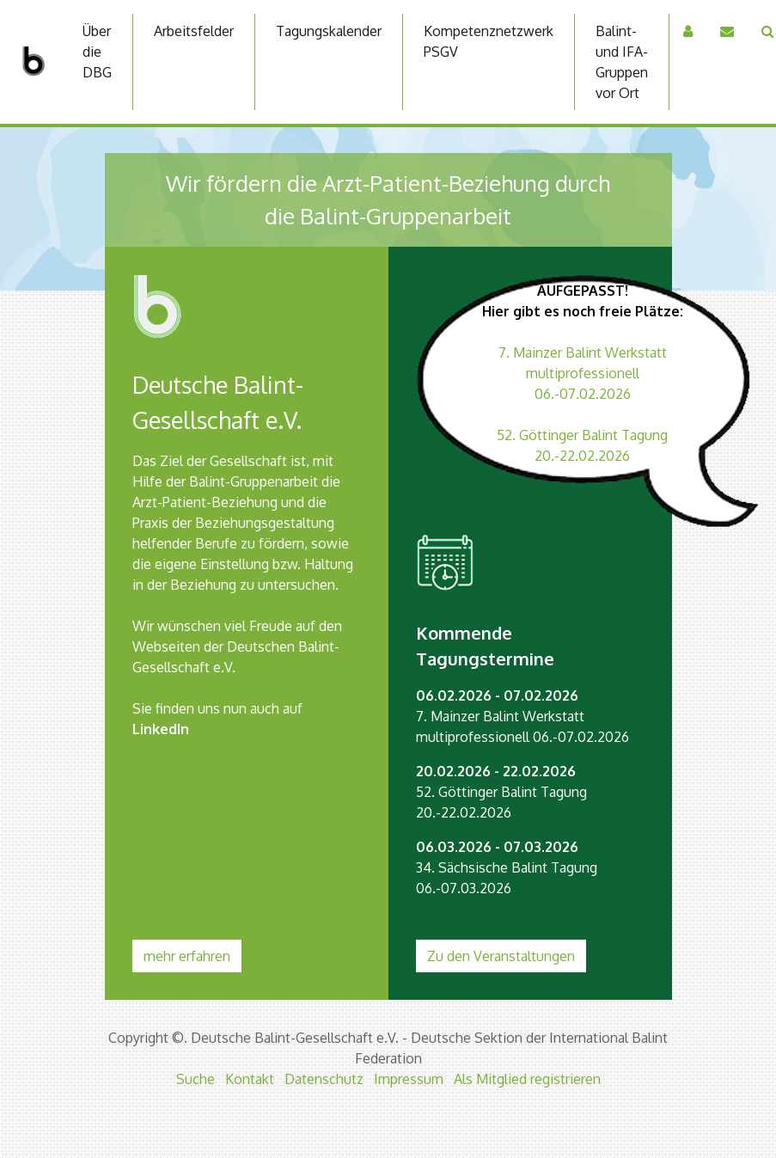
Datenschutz (324, 1079)
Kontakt (249, 1079)
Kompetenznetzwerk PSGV (488, 41)
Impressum (408, 1079)
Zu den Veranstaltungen (501, 956)
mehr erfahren (187, 956)
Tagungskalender (329, 31)
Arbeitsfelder (194, 31)
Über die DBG (97, 51)
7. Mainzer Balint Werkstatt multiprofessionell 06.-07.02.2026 (582, 373)
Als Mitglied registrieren (527, 1079)
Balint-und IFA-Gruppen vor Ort (622, 61)
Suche (195, 1079)
